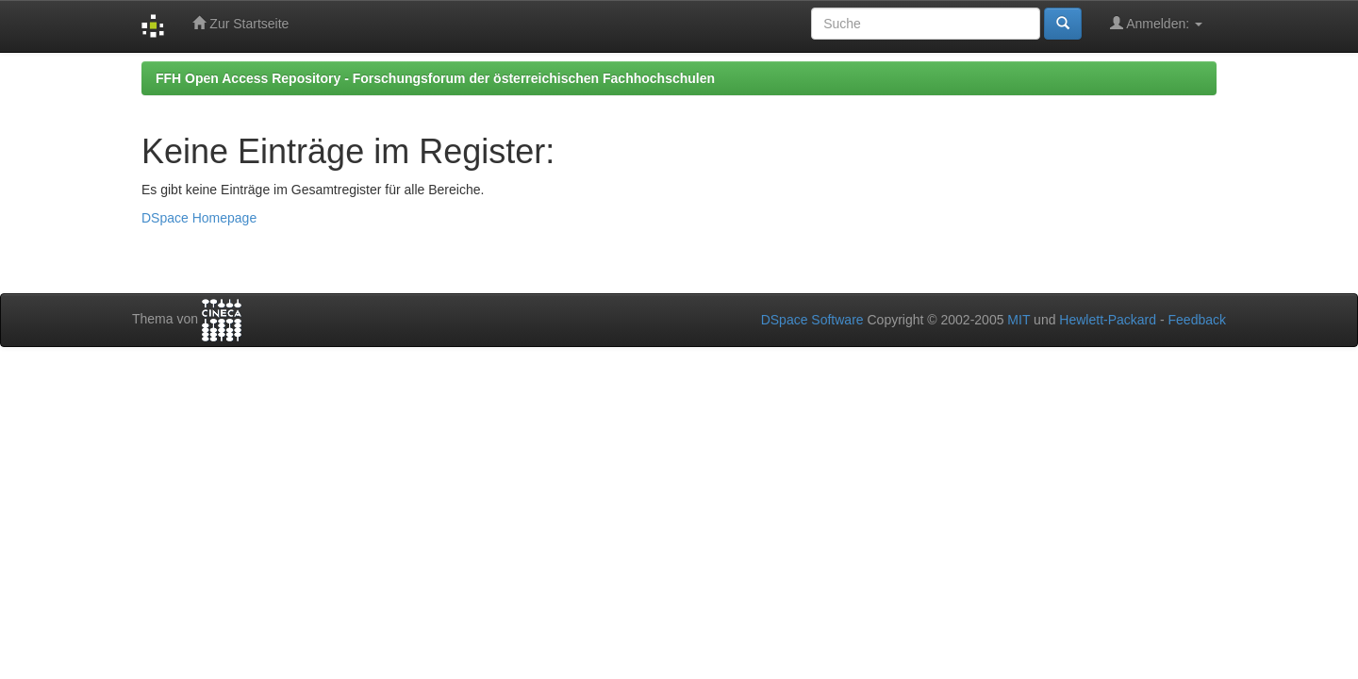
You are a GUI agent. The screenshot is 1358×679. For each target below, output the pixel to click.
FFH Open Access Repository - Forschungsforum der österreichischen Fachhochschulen (435, 78)
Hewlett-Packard (1107, 319)
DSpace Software (812, 319)
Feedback (1197, 319)
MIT (1018, 319)
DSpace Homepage (199, 217)
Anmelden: (1156, 23)
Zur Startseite (240, 23)
